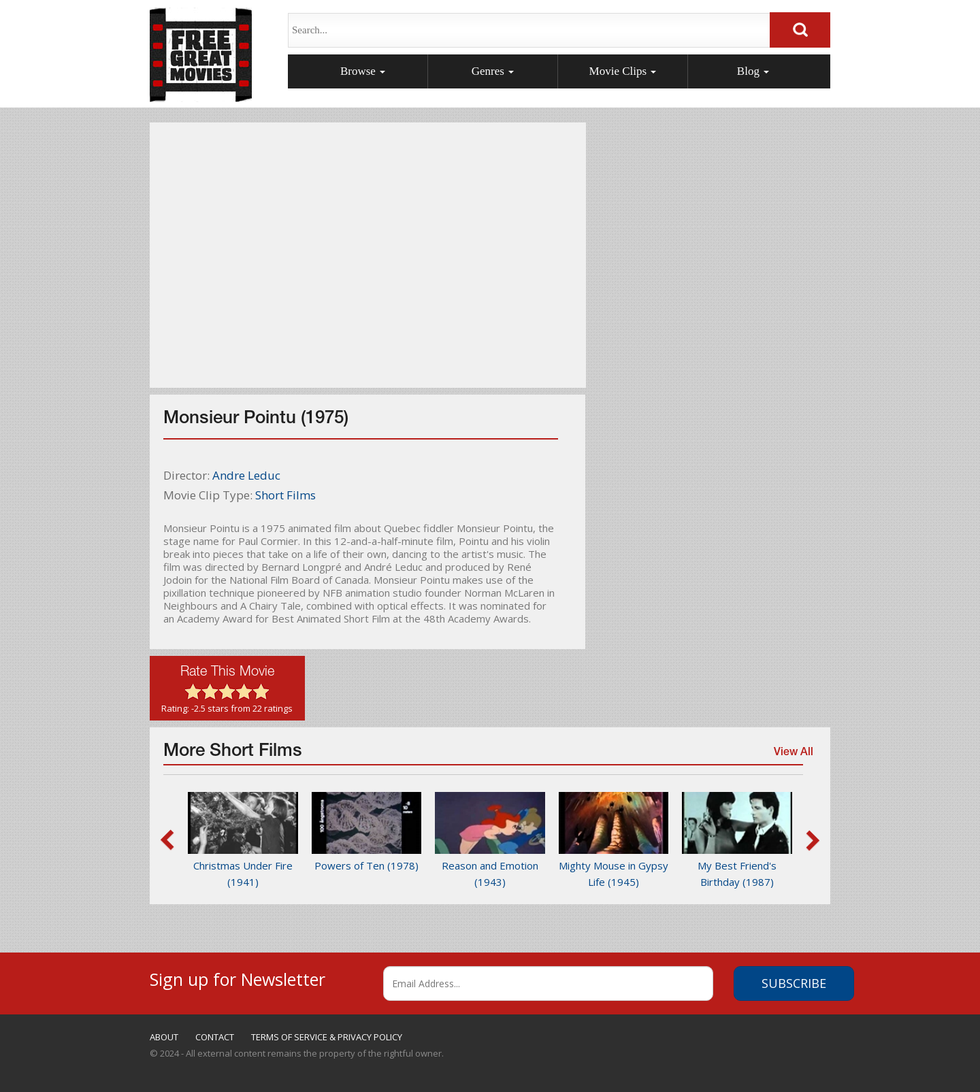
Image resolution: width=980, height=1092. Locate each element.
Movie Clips (623, 71)
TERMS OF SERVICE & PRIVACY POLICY (326, 1037)
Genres (493, 71)
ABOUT (164, 1037)
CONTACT (214, 1037)
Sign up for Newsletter (237, 977)
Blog (753, 71)
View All (792, 755)
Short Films (285, 495)
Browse (362, 71)
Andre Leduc (246, 475)
